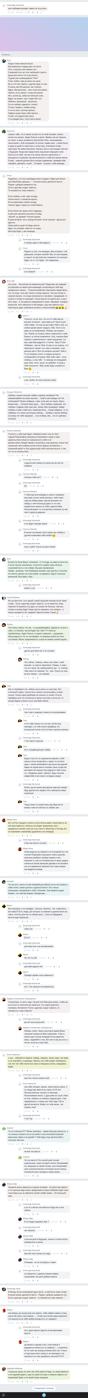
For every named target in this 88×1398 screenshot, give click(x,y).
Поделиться (41, 12)
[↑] (33, 12)
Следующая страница (44, 1388)
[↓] (37, 12)
